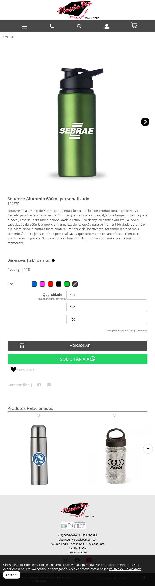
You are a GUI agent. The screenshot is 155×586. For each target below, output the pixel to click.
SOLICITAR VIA (77, 359)
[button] (145, 122)
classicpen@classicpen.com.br (78, 539)
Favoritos (23, 369)
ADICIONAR (80, 346)
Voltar (8, 37)
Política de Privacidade (125, 569)
